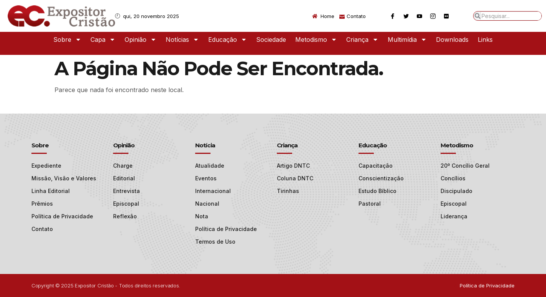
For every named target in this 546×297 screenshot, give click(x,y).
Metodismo (316, 39)
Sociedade (271, 39)
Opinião (140, 39)
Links (485, 39)
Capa (102, 39)
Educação (227, 39)
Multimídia (407, 39)
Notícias (182, 39)
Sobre (67, 39)
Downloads (452, 39)
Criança (362, 39)
